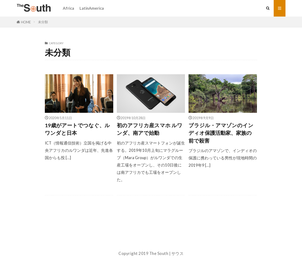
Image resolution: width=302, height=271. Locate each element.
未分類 (43, 22)
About (151, 241)
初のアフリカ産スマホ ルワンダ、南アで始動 (149, 129)
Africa (68, 8)
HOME (26, 22)
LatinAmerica (92, 8)
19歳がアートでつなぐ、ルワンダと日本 (77, 129)
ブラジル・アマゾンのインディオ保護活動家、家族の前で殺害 (221, 133)
